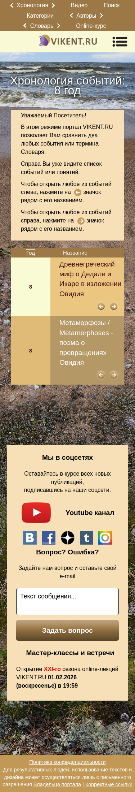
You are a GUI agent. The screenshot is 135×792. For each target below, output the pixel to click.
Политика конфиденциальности (67, 762)
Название (75, 253)
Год (30, 253)
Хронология (32, 5)
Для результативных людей (36, 769)
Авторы (86, 16)
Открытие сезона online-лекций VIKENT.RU (67, 677)
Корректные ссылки (108, 784)
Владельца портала (57, 784)
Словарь (41, 26)
